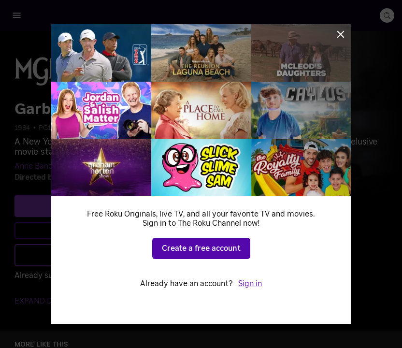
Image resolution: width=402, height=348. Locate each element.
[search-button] (387, 15)
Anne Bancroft (40, 166)
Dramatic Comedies (185, 128)
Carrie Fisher (130, 166)
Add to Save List (109, 255)
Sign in (102, 275)
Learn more (110, 230)
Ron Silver (86, 166)
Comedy (132, 128)
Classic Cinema (87, 128)
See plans (109, 205)
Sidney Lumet (85, 177)
